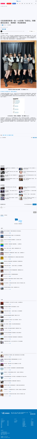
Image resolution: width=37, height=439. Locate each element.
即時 (17, 3)
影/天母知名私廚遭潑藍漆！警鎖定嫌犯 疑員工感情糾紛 (12, 332)
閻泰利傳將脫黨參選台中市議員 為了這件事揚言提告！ (12, 235)
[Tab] (5, 215)
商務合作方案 (24, 426)
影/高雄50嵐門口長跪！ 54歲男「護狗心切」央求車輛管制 (13, 265)
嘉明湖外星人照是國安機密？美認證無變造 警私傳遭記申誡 (13, 261)
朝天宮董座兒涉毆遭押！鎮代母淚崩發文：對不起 (11, 306)
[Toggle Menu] (35, 3)
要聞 (22, 3)
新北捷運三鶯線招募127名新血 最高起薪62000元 (11, 287)
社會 (24, 3)
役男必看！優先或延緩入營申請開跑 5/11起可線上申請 (12, 239)
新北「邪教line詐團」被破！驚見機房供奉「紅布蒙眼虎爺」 (11, 175)
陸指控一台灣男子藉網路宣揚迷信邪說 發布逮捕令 (29, 175)
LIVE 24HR (3, 3)
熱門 (19, 3)
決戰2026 (14, 3)
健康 (8, 425)
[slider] (12, 31)
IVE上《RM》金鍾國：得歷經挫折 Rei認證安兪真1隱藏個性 (11, 198)
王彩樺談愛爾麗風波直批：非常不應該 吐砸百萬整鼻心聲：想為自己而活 (15, 376)
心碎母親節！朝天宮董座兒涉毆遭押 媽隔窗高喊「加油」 (13, 328)
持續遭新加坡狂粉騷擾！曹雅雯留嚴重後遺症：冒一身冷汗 (13, 359)
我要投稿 (32, 425)
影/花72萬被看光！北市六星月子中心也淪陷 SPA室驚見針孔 (13, 302)
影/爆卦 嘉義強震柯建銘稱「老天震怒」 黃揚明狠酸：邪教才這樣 (29, 179)
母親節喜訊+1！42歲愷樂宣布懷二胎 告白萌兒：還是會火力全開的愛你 (15, 389)
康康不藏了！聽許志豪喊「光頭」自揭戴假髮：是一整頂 (12, 363)
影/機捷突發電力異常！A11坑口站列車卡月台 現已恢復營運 (13, 341)
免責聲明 (24, 425)
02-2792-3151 (6, 436)
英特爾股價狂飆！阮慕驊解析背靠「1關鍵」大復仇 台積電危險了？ (14, 252)
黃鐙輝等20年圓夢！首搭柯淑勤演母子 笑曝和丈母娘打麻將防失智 (14, 385)
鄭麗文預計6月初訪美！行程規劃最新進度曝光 (11, 274)
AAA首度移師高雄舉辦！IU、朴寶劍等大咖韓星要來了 (29, 191)
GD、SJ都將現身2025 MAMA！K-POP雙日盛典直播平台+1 (11, 194)
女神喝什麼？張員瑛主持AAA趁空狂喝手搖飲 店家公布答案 (29, 187)
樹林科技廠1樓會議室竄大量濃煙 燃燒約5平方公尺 (12, 315)
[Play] (1, 31)
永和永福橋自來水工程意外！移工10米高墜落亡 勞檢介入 (13, 319)
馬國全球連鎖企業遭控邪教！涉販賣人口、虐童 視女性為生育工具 (11, 179)
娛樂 (27, 3)
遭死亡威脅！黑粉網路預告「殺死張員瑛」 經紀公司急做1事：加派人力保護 (29, 198)
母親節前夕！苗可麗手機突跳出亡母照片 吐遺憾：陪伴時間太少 (14, 372)
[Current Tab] (2, 215)
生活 (31, 3)
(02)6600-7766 (5, 434)
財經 (10, 254)
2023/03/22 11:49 (5, 27)
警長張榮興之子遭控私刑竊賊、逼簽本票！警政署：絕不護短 (13, 278)
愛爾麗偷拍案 (9, 3)
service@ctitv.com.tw (7, 437)
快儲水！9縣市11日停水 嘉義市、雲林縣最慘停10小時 (12, 248)
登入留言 (34, 204)
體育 (29, 3)
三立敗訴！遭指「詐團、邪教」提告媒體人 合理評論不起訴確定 (29, 168)
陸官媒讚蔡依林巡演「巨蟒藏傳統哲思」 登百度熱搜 (11, 168)
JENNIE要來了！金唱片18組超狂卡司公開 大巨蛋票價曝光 (11, 191)
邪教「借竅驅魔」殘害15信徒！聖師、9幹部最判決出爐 (11, 172)
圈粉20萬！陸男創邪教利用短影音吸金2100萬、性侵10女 (29, 172)
